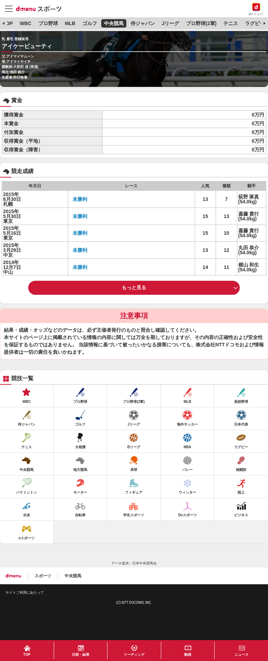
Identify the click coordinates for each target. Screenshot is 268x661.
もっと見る (134, 287)
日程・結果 (80, 654)
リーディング (134, 654)
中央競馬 (114, 23)
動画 (187, 654)
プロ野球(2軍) (201, 23)
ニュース (241, 654)
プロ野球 (48, 23)
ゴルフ (89, 23)
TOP (8, 23)
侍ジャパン (143, 23)
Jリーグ (170, 23)
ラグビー (255, 23)
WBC (25, 23)
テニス (230, 23)
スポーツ (43, 575)
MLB (70, 23)
